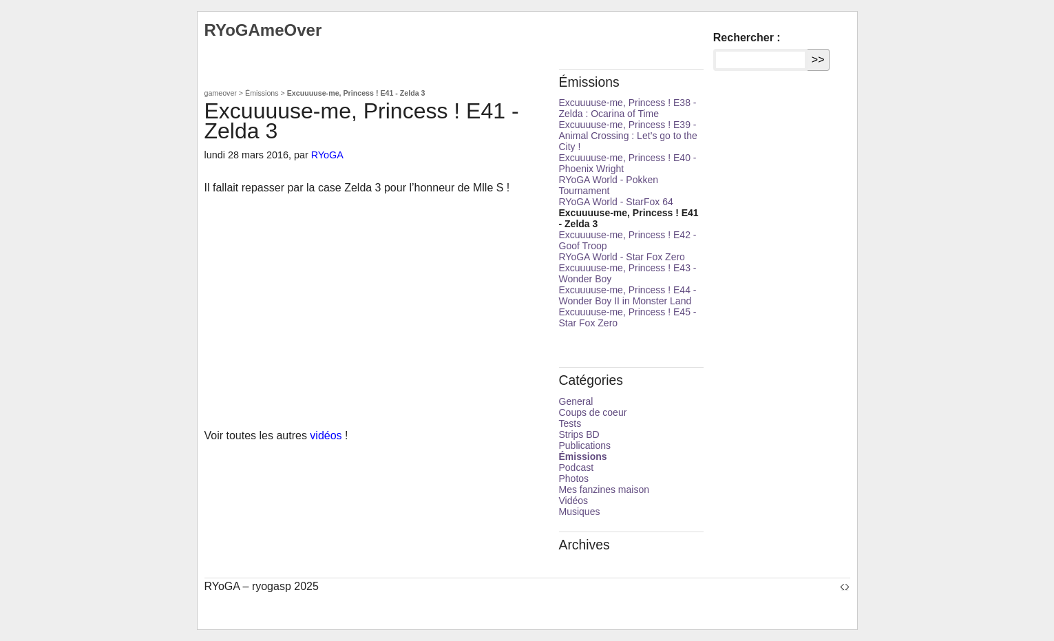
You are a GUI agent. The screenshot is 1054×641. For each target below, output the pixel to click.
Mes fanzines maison (604, 489)
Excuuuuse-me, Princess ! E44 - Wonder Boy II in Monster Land (628, 295)
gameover (220, 93)
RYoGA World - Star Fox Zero (622, 256)
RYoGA (327, 154)
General (576, 401)
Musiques (579, 511)
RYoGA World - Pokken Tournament (608, 185)
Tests (570, 423)
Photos (574, 478)
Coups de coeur (593, 412)
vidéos (325, 435)
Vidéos (574, 500)
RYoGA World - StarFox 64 (616, 201)
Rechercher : (747, 37)
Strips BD (579, 434)
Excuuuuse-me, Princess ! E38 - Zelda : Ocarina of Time (628, 108)
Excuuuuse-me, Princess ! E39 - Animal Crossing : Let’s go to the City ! (628, 135)
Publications (585, 445)
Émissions (262, 93)
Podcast (576, 467)
